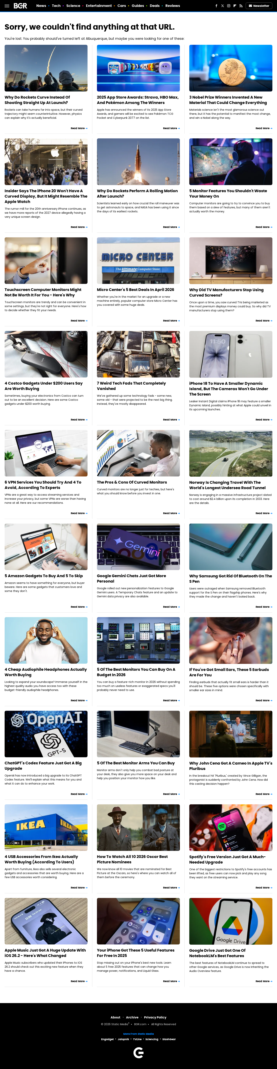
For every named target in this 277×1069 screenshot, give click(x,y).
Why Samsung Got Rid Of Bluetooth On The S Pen (230, 579)
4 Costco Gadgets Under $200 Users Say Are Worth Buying (44, 386)
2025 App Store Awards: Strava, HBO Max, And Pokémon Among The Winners (138, 100)
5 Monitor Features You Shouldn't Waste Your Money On (228, 193)
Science (73, 5)
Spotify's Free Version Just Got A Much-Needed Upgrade (227, 859)
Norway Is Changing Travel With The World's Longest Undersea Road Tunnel (227, 485)
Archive (132, 1017)
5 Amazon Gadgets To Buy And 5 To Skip (44, 575)
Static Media (119, 1024)
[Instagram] (228, 5)
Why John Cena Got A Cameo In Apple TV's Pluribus (230, 766)
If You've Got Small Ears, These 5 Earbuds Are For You (229, 672)
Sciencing (151, 1039)
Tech (56, 5)
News (41, 5)
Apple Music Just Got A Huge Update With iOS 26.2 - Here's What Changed (45, 953)
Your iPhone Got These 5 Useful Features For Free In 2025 (135, 953)
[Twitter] (222, 5)
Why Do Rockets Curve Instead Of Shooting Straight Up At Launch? (37, 100)
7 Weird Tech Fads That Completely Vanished (131, 386)
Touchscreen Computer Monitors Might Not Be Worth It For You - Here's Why (43, 292)
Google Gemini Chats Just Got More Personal (131, 578)
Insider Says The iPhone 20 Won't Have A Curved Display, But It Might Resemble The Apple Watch (46, 196)
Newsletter (259, 6)
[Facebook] (216, 5)
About (115, 1017)
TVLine (137, 1039)
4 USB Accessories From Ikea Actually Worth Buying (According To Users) (41, 859)
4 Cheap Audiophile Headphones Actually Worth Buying (46, 672)
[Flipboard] (234, 5)
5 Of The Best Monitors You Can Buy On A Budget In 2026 (136, 672)
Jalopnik (123, 1039)
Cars (122, 5)
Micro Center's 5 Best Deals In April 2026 (135, 289)
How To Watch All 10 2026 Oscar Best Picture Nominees (132, 859)
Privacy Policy (155, 1017)
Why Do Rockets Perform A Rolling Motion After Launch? (137, 193)
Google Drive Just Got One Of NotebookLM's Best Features (217, 953)
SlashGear (169, 1039)
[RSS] (241, 5)
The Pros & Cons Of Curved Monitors (132, 482)
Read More (78, 128)
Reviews (172, 5)
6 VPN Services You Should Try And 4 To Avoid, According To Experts (43, 485)
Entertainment (99, 5)
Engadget (107, 1039)
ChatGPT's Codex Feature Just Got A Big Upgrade (43, 766)
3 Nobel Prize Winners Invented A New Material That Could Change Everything (228, 100)
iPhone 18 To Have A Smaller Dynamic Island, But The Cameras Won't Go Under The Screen (228, 389)
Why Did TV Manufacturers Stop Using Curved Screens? (226, 292)
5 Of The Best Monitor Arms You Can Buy (136, 763)
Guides (138, 5)
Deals (155, 5)
